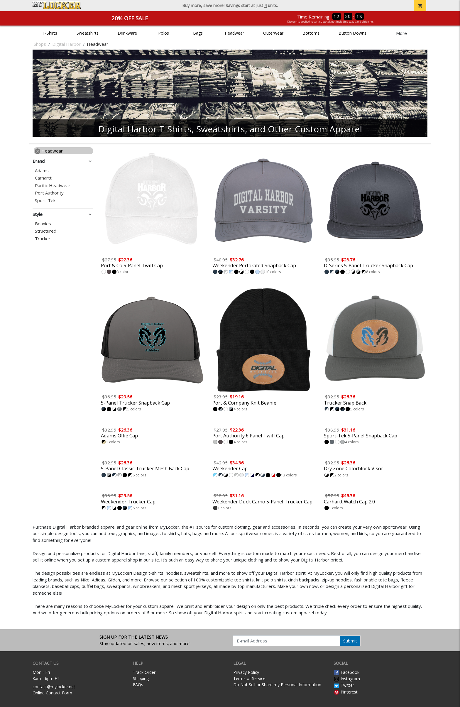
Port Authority (49, 192)
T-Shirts (50, 33)
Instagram (347, 678)
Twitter (344, 685)
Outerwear (273, 33)
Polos (163, 33)
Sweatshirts (88, 33)
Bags (198, 33)
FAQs (138, 684)
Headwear (234, 33)
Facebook (346, 672)
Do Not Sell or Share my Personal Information (277, 684)
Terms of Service (249, 678)
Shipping (141, 678)
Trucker (42, 238)
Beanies (43, 223)
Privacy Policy (246, 672)
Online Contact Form (52, 693)
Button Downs (352, 33)
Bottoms (310, 33)
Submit (350, 641)
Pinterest (346, 692)
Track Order (144, 672)
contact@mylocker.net (54, 686)
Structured (45, 231)
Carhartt (43, 177)
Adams (42, 170)
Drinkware (127, 33)
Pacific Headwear (52, 185)
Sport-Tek (45, 200)
